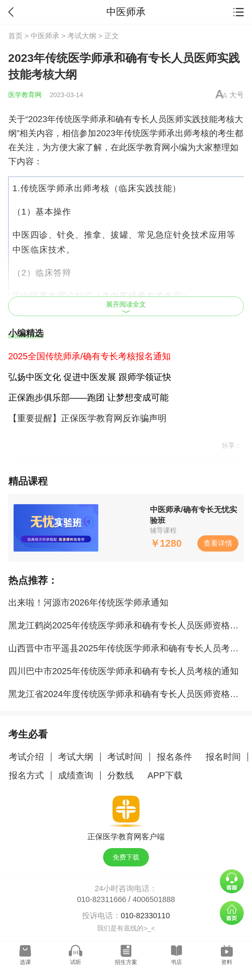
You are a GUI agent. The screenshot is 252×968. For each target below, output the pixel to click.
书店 (176, 962)
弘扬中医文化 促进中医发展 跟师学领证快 (89, 377)
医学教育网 (25, 94)
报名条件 (174, 757)
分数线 (120, 775)
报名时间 (223, 757)
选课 (25, 962)
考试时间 (125, 757)
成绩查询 (75, 775)
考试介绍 (26, 757)
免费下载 (126, 857)
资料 (226, 962)
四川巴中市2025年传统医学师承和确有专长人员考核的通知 (123, 671)
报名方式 (26, 775)
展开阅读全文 (126, 307)
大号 (236, 95)
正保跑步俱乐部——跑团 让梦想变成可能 (88, 397)
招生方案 (126, 962)
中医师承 (45, 36)
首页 (15, 36)
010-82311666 (101, 899)
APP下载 (165, 775)
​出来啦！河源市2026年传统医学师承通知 (88, 602)
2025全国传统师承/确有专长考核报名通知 (89, 356)
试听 (75, 962)
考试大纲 (81, 36)
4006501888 (154, 899)
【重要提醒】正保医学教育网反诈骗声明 (87, 418)
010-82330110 (145, 915)
